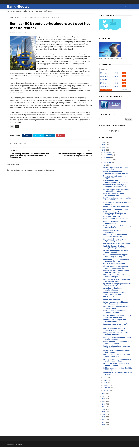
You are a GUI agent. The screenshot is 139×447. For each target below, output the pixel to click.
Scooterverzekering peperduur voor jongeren (117, 203)
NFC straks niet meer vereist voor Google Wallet (116, 307)
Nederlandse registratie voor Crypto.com (114, 177)
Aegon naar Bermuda (111, 300)
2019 (104, 401)
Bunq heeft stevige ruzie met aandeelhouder (114, 222)
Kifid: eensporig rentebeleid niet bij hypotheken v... (117, 227)
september (108, 160)
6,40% (116, 83)
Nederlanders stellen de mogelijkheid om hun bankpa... (116, 173)
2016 (104, 409)
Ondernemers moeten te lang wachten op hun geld (115, 293)
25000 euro (104, 83)
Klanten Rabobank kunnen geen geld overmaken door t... (115, 267)
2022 (104, 394)
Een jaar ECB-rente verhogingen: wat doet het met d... (116, 190)
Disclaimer (124, 89)
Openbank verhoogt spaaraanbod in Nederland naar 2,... (117, 285)
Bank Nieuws (18, 7)
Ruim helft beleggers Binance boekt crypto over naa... (117, 338)
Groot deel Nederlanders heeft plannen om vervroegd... (115, 325)
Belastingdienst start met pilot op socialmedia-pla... (116, 280)
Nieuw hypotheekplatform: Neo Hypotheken (115, 168)
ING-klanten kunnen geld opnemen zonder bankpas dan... (117, 360)
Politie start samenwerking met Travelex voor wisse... (115, 303)
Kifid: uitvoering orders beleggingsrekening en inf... (115, 213)
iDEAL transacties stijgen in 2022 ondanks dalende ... (116, 364)
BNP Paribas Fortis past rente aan (116, 297)
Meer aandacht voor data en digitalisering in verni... (114, 240)
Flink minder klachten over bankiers (117, 243)
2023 (104, 150)
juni (105, 378)
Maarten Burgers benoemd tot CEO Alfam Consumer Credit (117, 316)
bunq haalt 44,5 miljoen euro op (115, 219)
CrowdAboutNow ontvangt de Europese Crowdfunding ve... (115, 186)
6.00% (116, 76)
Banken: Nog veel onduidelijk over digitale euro (116, 351)
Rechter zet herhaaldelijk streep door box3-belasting (116, 272)
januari (106, 390)
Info (123, 73)
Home (11, 18)
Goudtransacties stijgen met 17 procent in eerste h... (115, 321)
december (107, 152)
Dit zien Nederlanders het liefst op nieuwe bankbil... (116, 251)
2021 (104, 396)
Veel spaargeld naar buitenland (115, 209)
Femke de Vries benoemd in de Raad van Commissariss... (117, 343)
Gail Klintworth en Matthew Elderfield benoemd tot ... (114, 329)
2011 (104, 422)
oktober (106, 157)
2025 (104, 145)
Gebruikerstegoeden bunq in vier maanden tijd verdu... (116, 260)
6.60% (116, 80)
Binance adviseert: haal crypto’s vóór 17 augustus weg (115, 256)
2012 (104, 420)
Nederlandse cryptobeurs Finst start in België (117, 373)
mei (105, 380)
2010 (104, 425)
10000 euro (104, 76)
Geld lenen (103, 70)
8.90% (116, 73)
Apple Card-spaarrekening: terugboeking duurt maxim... (115, 247)
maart (106, 385)
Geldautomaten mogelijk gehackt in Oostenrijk (117, 369)
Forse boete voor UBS (111, 216)
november (107, 155)
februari (106, 388)
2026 (104, 142)
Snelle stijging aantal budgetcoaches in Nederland (115, 181)
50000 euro (104, 86)
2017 (104, 407)
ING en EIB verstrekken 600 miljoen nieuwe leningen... (116, 276)
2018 (104, 404)
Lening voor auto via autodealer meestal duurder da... (115, 334)
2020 (104, 399)
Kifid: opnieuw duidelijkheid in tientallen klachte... (114, 312)
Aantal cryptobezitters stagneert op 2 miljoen (116, 347)
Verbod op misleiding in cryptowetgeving (112, 289)
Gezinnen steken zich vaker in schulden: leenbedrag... (115, 236)
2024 (104, 147)
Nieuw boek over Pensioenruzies (116, 207)
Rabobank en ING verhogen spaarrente (113, 231)
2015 (104, 412)
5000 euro (103, 73)
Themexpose (18, 444)
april (105, 383)
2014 (104, 414)
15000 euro (104, 80)
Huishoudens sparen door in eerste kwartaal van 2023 (117, 356)
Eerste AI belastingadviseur (114, 264)
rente (17, 18)
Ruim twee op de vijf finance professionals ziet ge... (114, 195)
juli (104, 165)
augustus (107, 162)
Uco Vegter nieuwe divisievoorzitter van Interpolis (117, 199)
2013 (104, 417)
